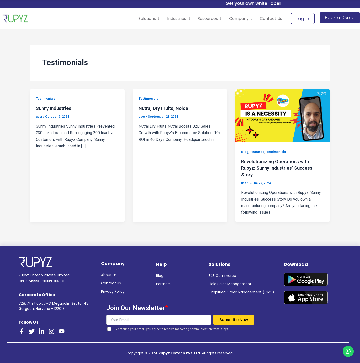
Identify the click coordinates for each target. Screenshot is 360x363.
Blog (245, 152)
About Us (109, 274)
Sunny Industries (55, 108)
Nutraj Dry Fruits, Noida (165, 108)
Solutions (133, 18)
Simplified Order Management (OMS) (241, 291)
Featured (258, 152)
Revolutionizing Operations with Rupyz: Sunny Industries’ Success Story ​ (279, 167)
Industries (166, 18)
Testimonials (47, 98)
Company (235, 18)
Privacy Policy (113, 291)
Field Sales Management (230, 283)
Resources (201, 18)
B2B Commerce (222, 275)
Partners (163, 283)
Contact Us (269, 18)
